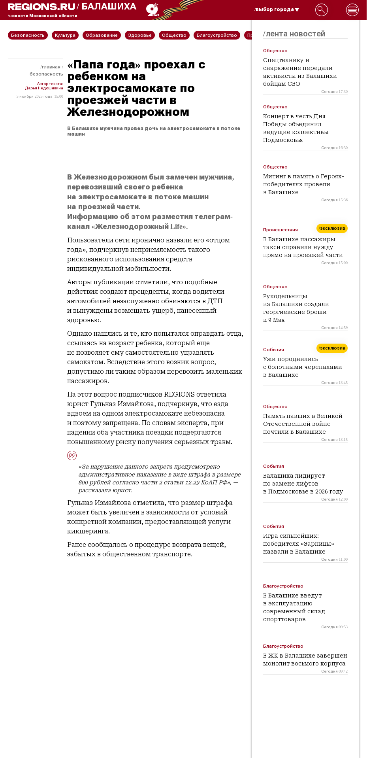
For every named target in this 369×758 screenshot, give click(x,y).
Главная (51, 67)
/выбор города (276, 9)
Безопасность (46, 74)
